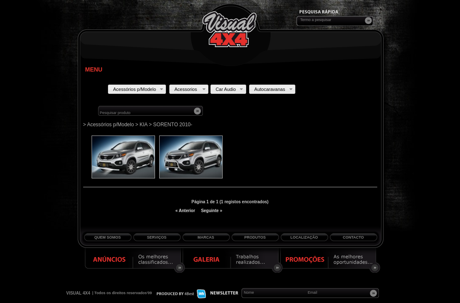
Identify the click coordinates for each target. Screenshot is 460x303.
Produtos (255, 237)
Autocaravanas (274, 89)
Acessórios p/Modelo (139, 89)
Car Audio (230, 89)
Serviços (156, 237)
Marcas (205, 237)
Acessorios (190, 89)
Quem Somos (107, 237)
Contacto (353, 237)
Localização (304, 237)
